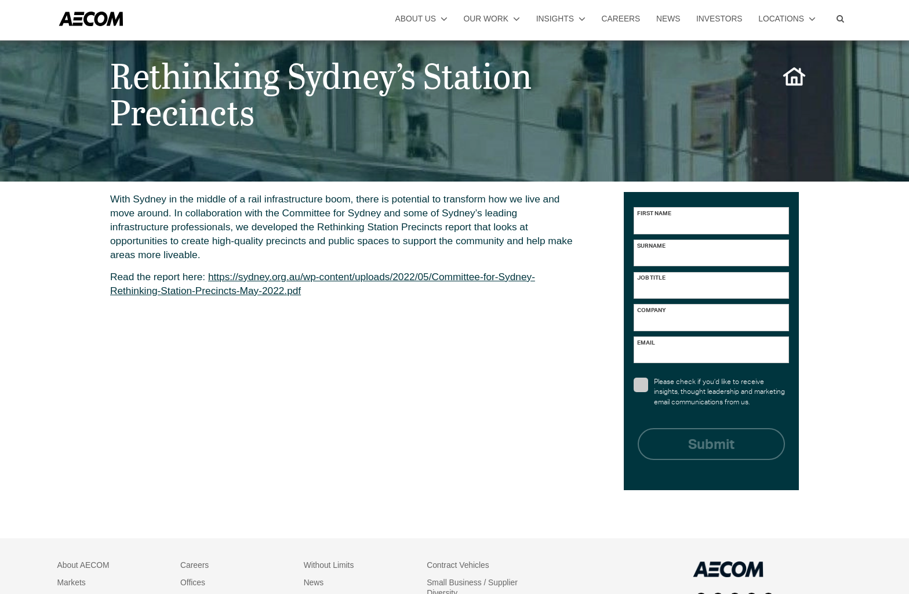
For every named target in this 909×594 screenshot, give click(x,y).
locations (787, 18)
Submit (711, 446)
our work (492, 18)
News (314, 582)
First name (654, 214)
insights (561, 18)
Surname (651, 246)
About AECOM (83, 565)
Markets (71, 582)
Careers (194, 565)
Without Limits (329, 565)
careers (621, 18)
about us (421, 18)
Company (651, 311)
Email (646, 343)
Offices (192, 582)
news (668, 18)
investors (719, 18)
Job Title (651, 278)
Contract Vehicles (458, 565)
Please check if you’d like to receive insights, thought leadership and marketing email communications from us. (709, 392)
